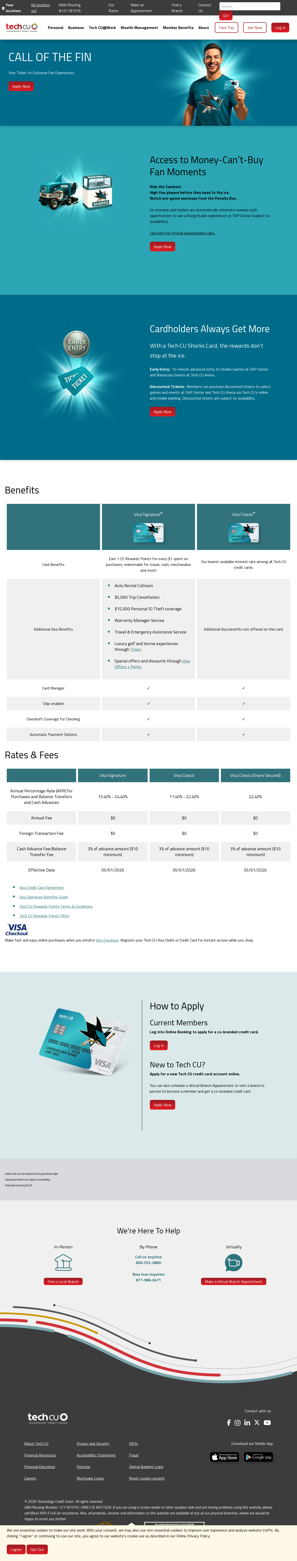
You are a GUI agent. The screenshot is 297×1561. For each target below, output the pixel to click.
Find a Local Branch (63, 1281)
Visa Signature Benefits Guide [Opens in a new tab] (43, 897)
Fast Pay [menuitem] (226, 27)
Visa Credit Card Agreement (41, 887)
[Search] (250, 6)
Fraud (133, 1455)
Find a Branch (177, 8)
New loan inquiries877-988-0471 (148, 1277)
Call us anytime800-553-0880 (148, 1260)
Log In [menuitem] (280, 27)
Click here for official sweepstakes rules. (182, 233)
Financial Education (39, 1467)
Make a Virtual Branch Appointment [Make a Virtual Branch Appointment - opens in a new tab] (233, 1281)
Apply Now (21, 86)
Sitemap (83, 1467)
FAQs (133, 1443)
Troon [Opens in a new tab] (135, 649)
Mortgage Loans (90, 1478)
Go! (226, 15)
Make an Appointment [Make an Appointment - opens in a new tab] (141, 8)
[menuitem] (22, 27)
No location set (40, 8)
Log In (159, 1045)
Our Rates (113, 8)
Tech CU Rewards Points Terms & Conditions (56, 906)
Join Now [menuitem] (254, 27)
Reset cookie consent (147, 1478)
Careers (30, 1478)
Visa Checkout (107, 940)
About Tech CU (36, 1443)
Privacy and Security (93, 1443)
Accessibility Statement (96, 1455)
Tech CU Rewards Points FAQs (44, 916)
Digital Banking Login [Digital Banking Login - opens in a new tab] (146, 1467)
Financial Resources (40, 1455)
